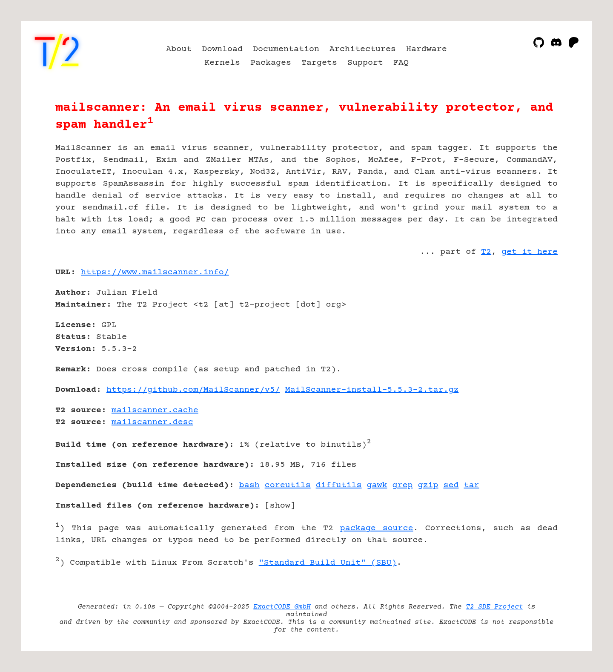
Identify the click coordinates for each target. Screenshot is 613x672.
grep (402, 485)
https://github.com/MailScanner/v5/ (193, 390)
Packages (270, 63)
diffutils (339, 485)
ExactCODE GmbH (281, 607)
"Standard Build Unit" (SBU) (328, 563)
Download (222, 49)
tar (471, 485)
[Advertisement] (532, 322)
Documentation (286, 49)
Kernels (222, 63)
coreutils (288, 485)
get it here (529, 252)
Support (365, 63)
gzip (428, 485)
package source (376, 528)
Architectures (362, 49)
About (179, 49)
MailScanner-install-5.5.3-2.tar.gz (372, 390)
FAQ (401, 63)
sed (450, 485)
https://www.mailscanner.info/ (155, 272)
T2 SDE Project (494, 607)
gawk (377, 485)
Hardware (426, 49)
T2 (486, 252)
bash (249, 485)
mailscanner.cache (155, 410)
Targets (319, 63)
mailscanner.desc (152, 422)
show (280, 506)
